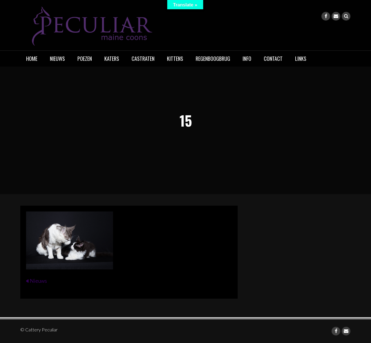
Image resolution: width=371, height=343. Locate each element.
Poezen (84, 58)
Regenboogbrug (213, 58)
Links (300, 58)
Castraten (143, 58)
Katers (111, 58)
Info (247, 58)
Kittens (175, 58)
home (31, 58)
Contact (273, 58)
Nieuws (57, 58)
